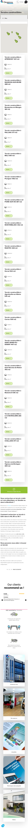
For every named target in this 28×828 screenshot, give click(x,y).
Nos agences (14, 717)
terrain (9, 505)
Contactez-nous (14, 684)
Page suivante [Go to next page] (17, 569)
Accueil (2, 10)
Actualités (14, 751)
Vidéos (14, 818)
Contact (22, 2)
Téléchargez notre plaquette (14, 785)
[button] (12, 32)
